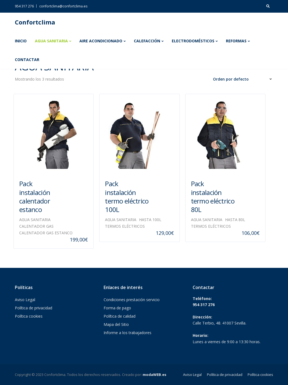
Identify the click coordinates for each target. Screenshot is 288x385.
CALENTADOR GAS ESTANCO (46, 232)
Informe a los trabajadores (127, 332)
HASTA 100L (150, 219)
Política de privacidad (33, 307)
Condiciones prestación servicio (132, 299)
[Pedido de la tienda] (243, 79)
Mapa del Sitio (116, 324)
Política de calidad (119, 316)
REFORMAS (236, 40)
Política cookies (29, 316)
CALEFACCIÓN (147, 40)
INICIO (21, 40)
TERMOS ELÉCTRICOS (125, 226)
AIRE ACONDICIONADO (100, 40)
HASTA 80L (235, 219)
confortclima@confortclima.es (63, 6)
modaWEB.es (154, 374)
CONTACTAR (27, 59)
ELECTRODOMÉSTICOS (193, 40)
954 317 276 (24, 6)
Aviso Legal (25, 299)
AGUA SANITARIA (51, 40)
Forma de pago (117, 307)
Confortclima (35, 22)
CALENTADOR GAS (36, 226)
